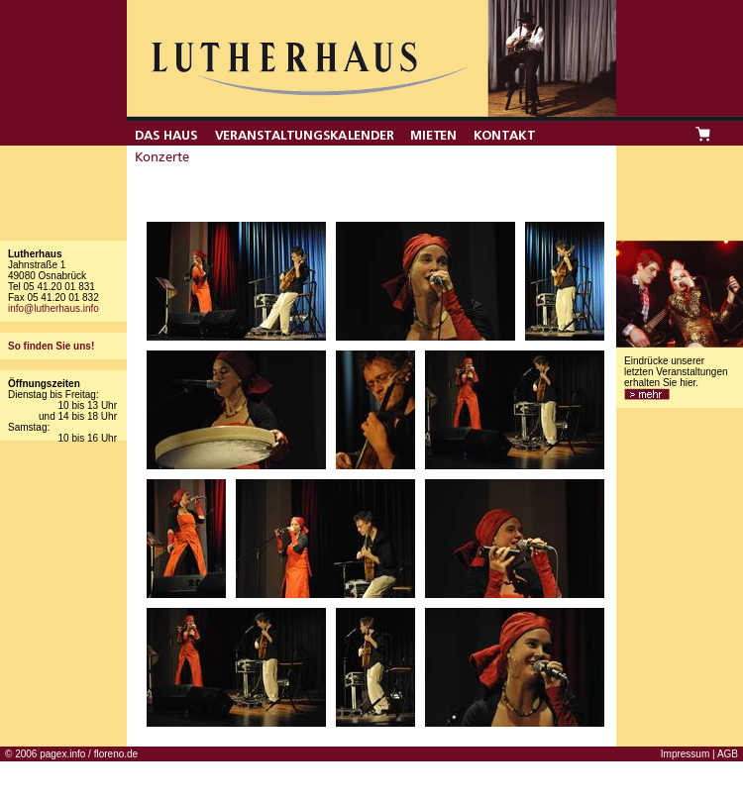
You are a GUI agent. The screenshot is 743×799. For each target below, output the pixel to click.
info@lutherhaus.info (53, 308)
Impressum (685, 754)
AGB (727, 754)
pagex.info (62, 754)
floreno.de (116, 754)
